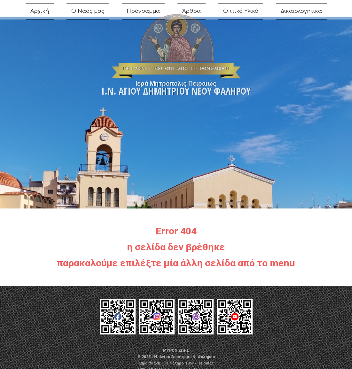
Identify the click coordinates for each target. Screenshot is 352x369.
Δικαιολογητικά (301, 13)
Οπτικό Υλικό (240, 13)
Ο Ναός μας (87, 13)
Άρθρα (191, 13)
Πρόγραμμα (143, 13)
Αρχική (39, 13)
